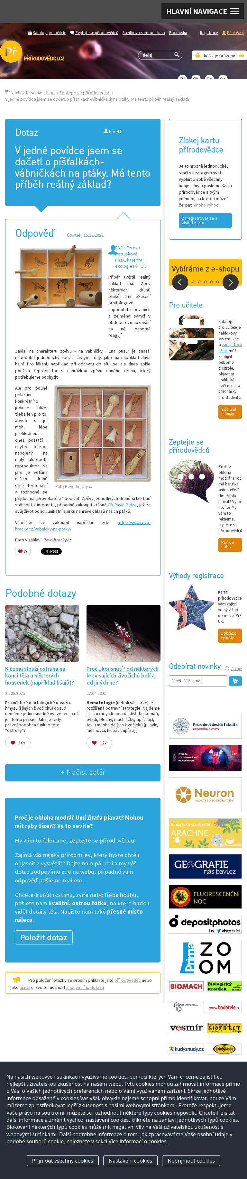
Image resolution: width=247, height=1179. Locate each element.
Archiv (236, 668)
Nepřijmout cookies (191, 1160)
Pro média (178, 32)
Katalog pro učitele (49, 32)
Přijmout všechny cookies (62, 1160)
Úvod (49, 93)
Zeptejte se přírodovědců (96, 32)
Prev (180, 282)
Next (231, 282)
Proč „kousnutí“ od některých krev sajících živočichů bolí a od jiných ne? (123, 675)
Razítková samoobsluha (144, 32)
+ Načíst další (83, 772)
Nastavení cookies (130, 1160)
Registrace (209, 32)
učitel (25, 987)
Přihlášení (235, 32)
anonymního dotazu (85, 987)
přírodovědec (127, 980)
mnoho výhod (206, 205)
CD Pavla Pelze (122, 505)
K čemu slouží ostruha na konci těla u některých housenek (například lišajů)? (39, 675)
